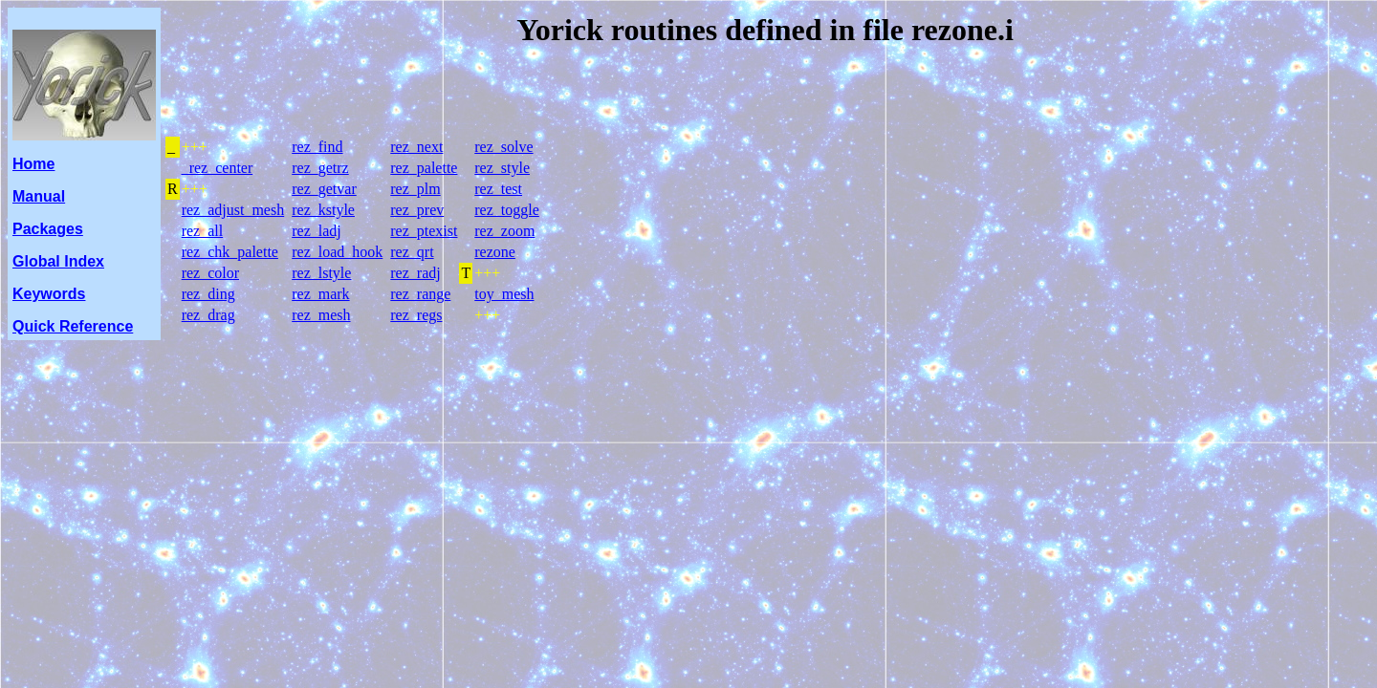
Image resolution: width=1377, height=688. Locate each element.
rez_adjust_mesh (233, 210)
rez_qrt (411, 252)
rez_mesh (321, 315)
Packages (47, 229)
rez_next (416, 147)
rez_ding (208, 294)
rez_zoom (504, 231)
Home (33, 164)
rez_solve (503, 147)
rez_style (502, 168)
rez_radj (415, 273)
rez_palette (423, 168)
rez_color (210, 273)
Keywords (48, 294)
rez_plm (415, 189)
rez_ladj (316, 231)
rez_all (203, 231)
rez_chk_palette (230, 252)
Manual (38, 196)
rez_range (420, 294)
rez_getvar (324, 189)
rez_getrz (320, 168)
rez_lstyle (321, 273)
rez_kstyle (323, 210)
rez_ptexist (423, 231)
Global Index (58, 261)
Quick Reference (72, 326)
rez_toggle (506, 210)
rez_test (498, 189)
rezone (494, 252)
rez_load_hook (337, 252)
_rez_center (217, 168)
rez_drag (208, 315)
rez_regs (416, 315)
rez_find (317, 147)
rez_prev (417, 210)
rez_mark (320, 294)
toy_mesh (504, 294)
